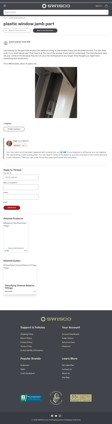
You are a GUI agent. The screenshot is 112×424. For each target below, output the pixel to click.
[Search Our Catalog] (52, 12)
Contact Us (67, 369)
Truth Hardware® (27, 373)
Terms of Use (26, 346)
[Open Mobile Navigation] (5, 5)
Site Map (66, 377)
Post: (5, 202)
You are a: (7, 173)
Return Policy (26, 338)
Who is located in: (11, 182)
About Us (66, 373)
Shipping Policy (26, 334)
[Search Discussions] (19, 30)
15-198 (63, 152)
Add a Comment (14, 129)
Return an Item (68, 342)
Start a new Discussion (45, 30)
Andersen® (25, 365)
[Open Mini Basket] (106, 6)
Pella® (23, 369)
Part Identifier (68, 365)
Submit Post (12, 207)
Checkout (66, 346)
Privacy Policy (26, 342)
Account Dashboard (70, 334)
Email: (6, 192)
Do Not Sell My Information (31, 350)
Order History (68, 338)
